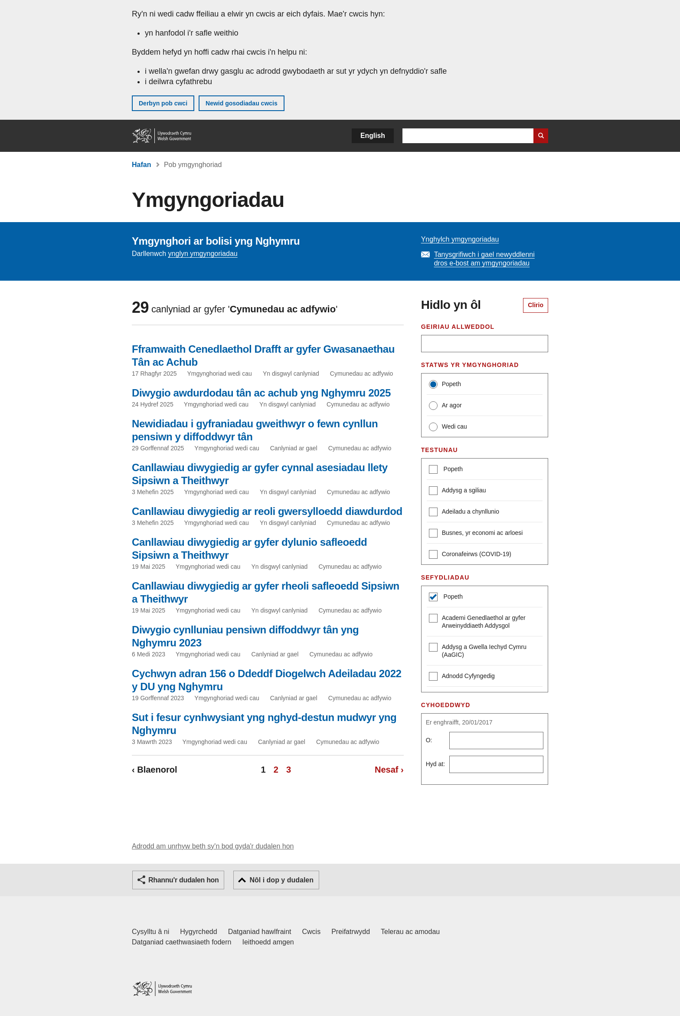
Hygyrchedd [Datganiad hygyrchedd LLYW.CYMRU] (198, 931)
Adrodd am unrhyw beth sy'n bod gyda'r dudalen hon (213, 846)
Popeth (445, 384)
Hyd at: (435, 763)
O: (429, 740)
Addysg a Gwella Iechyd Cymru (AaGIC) (477, 650)
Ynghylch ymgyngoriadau (460, 239)
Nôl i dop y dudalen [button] (281, 880)
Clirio (535, 305)
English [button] (372, 135)
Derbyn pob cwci (163, 103)
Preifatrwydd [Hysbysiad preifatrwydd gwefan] (350, 931)
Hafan (141, 164)
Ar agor (445, 405)
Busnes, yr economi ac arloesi (476, 534)
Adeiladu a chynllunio (464, 513)
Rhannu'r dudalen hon (183, 880)
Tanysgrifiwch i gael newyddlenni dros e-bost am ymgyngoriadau (484, 259)
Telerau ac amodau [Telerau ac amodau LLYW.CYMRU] (410, 931)
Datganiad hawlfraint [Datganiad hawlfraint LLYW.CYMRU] (259, 931)
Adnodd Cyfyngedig (462, 677)
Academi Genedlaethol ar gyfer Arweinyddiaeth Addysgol (477, 621)
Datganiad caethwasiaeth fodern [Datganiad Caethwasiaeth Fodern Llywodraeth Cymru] (182, 942)
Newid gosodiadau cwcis (242, 103)
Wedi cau (448, 427)
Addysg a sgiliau (457, 491)
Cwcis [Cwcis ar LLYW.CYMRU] (311, 931)
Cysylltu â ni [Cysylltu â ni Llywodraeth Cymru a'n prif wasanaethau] (150, 931)
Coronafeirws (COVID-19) (470, 555)
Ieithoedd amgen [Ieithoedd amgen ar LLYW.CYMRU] (268, 942)
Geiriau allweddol (457, 326)
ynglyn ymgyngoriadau (203, 253)
